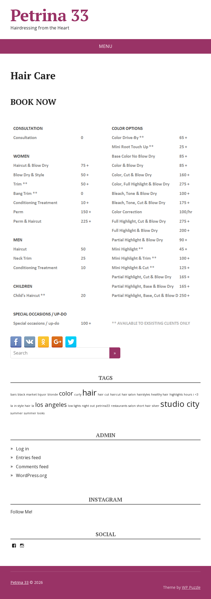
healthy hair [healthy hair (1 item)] (159, 394)
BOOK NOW (33, 101)
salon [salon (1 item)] (132, 406)
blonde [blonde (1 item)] (53, 394)
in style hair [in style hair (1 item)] (22, 406)
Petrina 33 (49, 15)
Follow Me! (21, 512)
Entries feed (28, 457)
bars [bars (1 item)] (13, 394)
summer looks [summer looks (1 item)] (34, 413)
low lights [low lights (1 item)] (74, 406)
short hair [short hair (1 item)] (144, 406)
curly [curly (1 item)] (77, 394)
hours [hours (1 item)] (188, 394)
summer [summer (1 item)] (16, 413)
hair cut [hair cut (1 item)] (103, 394)
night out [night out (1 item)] (88, 406)
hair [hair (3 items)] (89, 392)
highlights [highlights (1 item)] (176, 394)
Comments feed (32, 467)
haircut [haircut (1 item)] (115, 394)
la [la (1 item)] (33, 406)
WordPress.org (31, 475)
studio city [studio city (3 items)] (179, 403)
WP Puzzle (191, 587)
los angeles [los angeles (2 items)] (51, 405)
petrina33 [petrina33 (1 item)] (103, 406)
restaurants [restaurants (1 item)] (119, 406)
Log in (22, 449)
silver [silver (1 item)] (155, 406)
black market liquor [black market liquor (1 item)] (32, 394)
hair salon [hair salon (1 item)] (129, 394)
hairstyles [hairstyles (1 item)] (143, 394)
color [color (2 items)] (66, 393)
